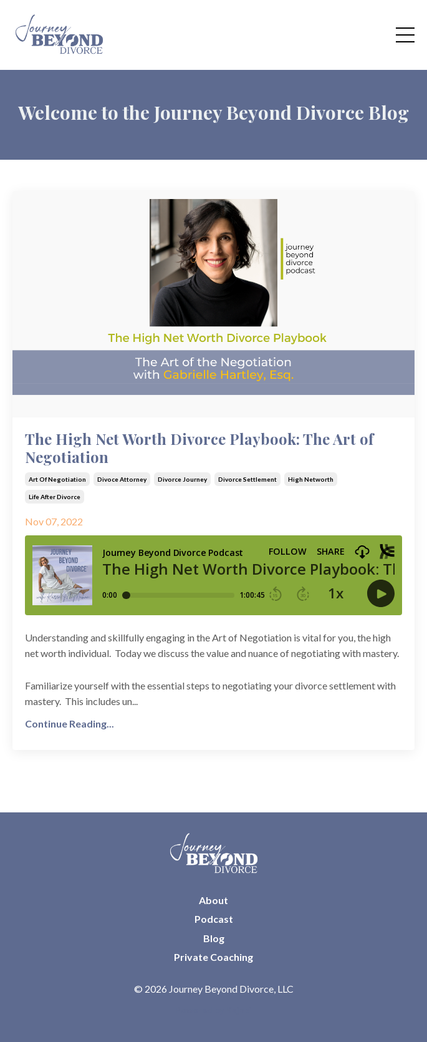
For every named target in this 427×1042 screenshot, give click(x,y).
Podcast (213, 919)
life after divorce (54, 496)
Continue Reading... (69, 723)
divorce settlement (247, 479)
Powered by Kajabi (213, 1010)
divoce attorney (121, 479)
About (213, 900)
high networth (310, 479)
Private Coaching (213, 957)
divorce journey (182, 479)
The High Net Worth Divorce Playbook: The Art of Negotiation (199, 448)
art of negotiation (57, 479)
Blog (213, 938)
